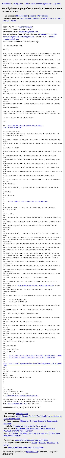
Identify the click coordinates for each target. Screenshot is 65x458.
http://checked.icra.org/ (17, 404)
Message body (22, 16)
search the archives (36, 447)
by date (34, 442)
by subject (51, 442)
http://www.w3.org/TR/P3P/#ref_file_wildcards (28, 202)
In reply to (52, 18)
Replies (13, 21)
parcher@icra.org (25, 27)
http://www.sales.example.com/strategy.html (36, 286)
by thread (42, 442)
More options (42, 16)
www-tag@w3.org (27, 37)
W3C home (6, 4)
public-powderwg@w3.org (41, 4)
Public (26, 4)
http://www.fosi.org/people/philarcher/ (22, 396)
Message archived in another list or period (29, 426)
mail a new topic (41, 440)
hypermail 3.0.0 (32, 452)
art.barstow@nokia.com (28, 32)
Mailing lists (17, 4)
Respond (32, 16)
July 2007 (57, 4)
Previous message (40, 18)
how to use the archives (17, 447)
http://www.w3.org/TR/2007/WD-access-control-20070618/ (32, 358)
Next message (25, 18)
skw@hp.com (44, 34)
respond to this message (24, 440)
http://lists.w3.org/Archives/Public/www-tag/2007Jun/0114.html (35, 356)
